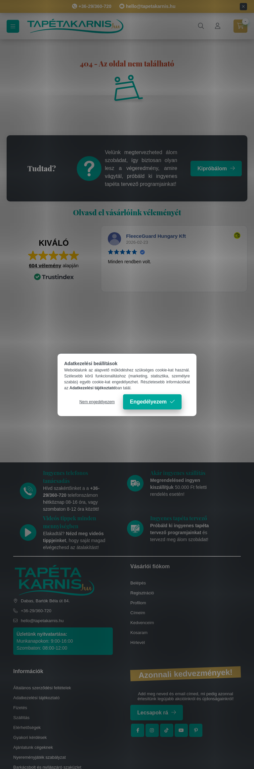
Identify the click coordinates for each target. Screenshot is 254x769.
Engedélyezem (148, 402)
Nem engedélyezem (97, 402)
